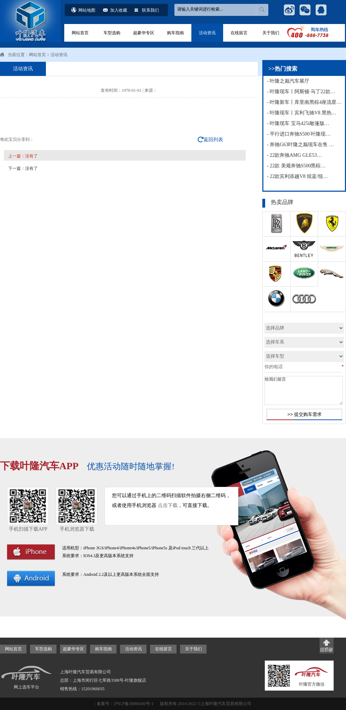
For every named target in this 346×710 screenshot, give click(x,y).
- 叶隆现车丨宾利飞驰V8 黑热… (301, 112)
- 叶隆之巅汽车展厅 (288, 81)
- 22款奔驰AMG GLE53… (294, 155)
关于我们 (270, 32)
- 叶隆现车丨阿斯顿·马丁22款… (301, 91)
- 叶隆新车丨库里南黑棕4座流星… (304, 102)
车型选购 (111, 32)
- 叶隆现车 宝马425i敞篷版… (298, 123)
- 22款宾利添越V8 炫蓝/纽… (297, 176)
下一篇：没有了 (23, 168)
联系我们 (150, 10)
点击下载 (168, 505)
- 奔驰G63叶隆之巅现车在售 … (300, 144)
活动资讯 (207, 32)
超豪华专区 (143, 32)
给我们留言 (303, 390)
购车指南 (175, 32)
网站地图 (86, 10)
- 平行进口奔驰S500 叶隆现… (298, 134)
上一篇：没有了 (23, 156)
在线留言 (239, 32)
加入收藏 (118, 10)
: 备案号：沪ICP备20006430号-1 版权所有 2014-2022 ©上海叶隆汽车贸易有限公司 (173, 703)
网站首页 (80, 32)
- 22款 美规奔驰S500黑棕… (296, 165)
